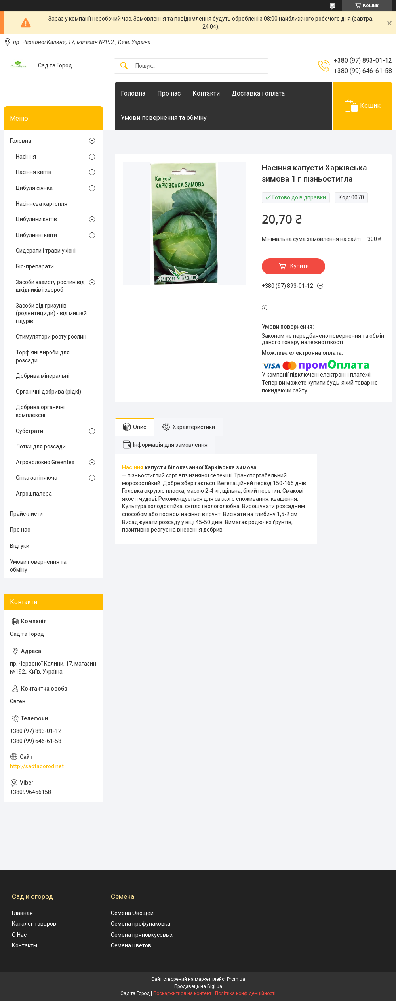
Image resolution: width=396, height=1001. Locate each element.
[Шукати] (123, 66)
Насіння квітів (33, 172)
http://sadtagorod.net (37, 766)
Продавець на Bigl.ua (198, 986)
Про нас (169, 93)
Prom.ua (236, 979)
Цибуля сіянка (34, 188)
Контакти (206, 93)
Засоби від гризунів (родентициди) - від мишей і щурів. (51, 313)
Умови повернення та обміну (164, 117)
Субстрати (29, 431)
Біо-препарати (35, 266)
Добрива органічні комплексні (40, 411)
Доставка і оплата (258, 93)
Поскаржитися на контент (182, 993)
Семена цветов (131, 945)
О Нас (19, 935)
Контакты (24, 945)
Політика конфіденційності (245, 993)
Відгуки (19, 546)
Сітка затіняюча (36, 478)
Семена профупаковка (140, 924)
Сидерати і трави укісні (46, 250)
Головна (133, 93)
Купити (299, 266)
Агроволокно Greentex (45, 462)
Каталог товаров (34, 924)
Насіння (132, 467)
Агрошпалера (34, 493)
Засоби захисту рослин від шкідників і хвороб (50, 286)
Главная (22, 913)
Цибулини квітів (36, 219)
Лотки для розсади (41, 446)
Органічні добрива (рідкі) (48, 392)
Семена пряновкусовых (142, 935)
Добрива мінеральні (42, 376)
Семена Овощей (132, 913)
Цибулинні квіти (36, 235)
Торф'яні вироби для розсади (43, 356)
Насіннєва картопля (41, 204)
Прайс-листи (26, 514)
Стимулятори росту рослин (51, 336)
